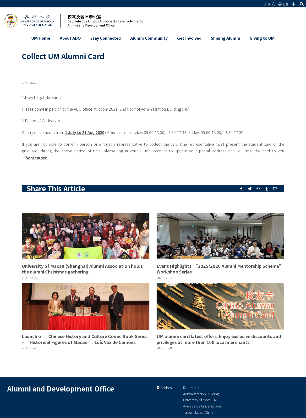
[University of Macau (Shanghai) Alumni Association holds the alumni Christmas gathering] (85, 236)
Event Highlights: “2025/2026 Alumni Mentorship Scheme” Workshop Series (220, 269)
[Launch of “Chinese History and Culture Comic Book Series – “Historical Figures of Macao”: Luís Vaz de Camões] (85, 306)
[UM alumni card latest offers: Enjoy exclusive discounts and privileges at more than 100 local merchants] (220, 306)
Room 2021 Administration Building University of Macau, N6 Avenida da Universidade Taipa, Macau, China (202, 400)
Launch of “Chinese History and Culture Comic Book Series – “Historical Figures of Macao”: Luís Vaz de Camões (85, 339)
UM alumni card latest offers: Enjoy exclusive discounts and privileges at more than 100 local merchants (219, 339)
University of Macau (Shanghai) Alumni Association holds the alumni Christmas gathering (82, 269)
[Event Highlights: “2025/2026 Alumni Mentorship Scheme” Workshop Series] (220, 236)
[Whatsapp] (258, 189)
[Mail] (275, 189)
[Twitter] (250, 189)
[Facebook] (241, 189)
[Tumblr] (266, 189)
